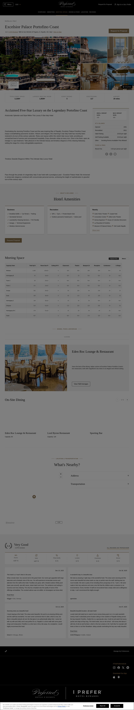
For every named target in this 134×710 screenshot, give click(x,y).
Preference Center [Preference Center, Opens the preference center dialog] (88, 705)
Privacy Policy (62, 706)
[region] (67, 706)
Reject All (102, 705)
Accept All (117, 705)
